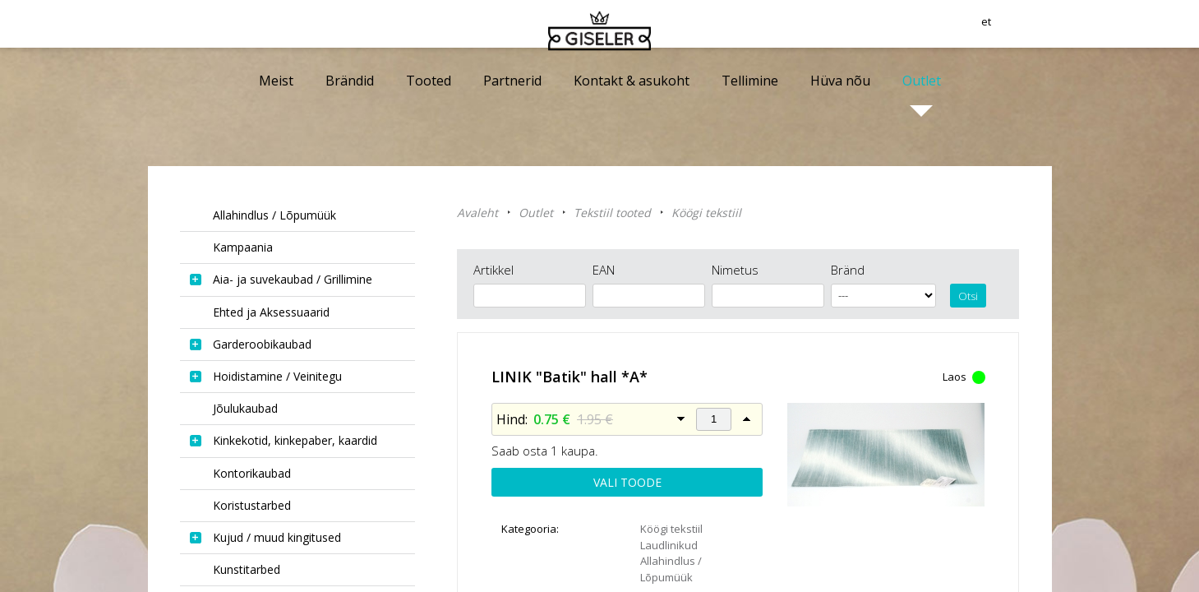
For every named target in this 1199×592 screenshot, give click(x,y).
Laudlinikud (669, 545)
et (1046, 29)
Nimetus (735, 269)
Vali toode (627, 482)
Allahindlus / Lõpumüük (671, 569)
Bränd (848, 269)
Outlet (536, 212)
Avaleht (477, 212)
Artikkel (493, 269)
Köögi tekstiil (706, 212)
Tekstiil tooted (612, 212)
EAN (604, 269)
